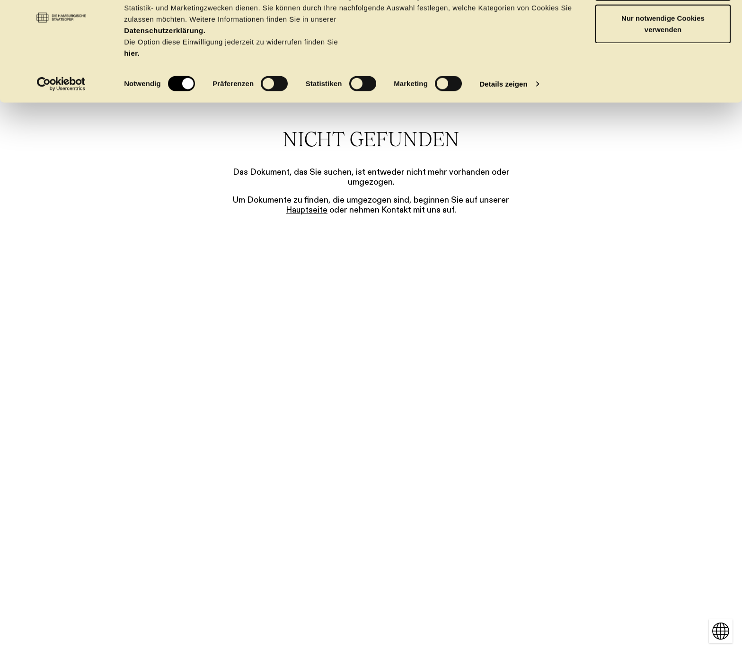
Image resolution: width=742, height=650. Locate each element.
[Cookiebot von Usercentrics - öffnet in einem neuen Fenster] (61, 122)
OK (663, 25)
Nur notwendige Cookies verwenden (663, 61)
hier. (132, 91)
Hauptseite (306, 210)
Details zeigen (503, 122)
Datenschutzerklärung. (164, 68)
